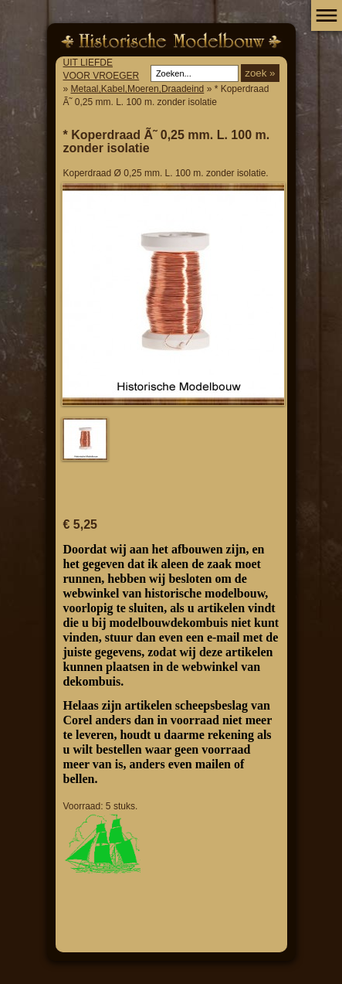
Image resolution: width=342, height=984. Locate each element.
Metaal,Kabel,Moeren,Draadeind (138, 88)
